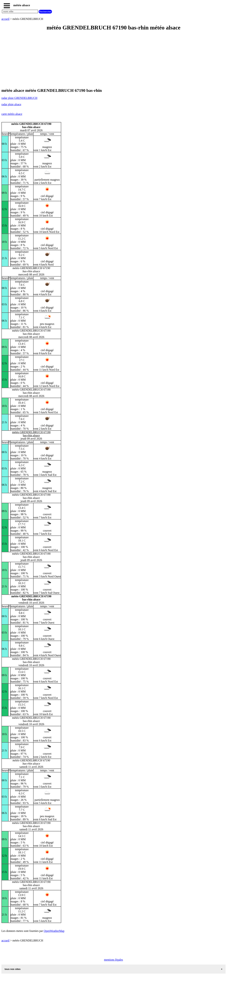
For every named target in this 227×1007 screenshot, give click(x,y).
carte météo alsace (11, 113)
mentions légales (113, 959)
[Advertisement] (107, 60)
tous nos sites (13, 969)
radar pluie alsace (11, 104)
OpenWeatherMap (54, 930)
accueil (5, 18)
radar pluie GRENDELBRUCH (19, 97)
